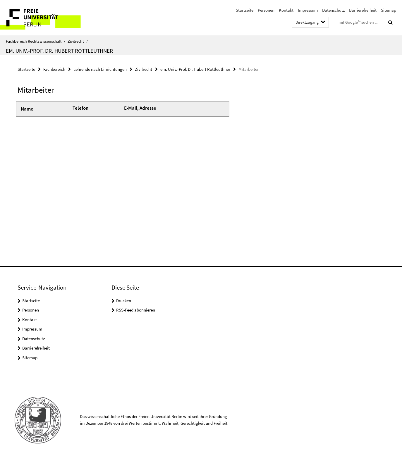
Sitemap (388, 10)
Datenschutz (333, 10)
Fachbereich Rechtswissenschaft (35, 41)
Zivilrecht (78, 41)
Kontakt (286, 10)
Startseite (244, 10)
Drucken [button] (123, 300)
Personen (266, 10)
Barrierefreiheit (363, 10)
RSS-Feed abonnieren (135, 310)
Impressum (308, 10)
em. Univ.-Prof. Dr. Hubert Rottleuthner (59, 50)
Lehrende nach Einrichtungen (100, 69)
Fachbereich (54, 69)
